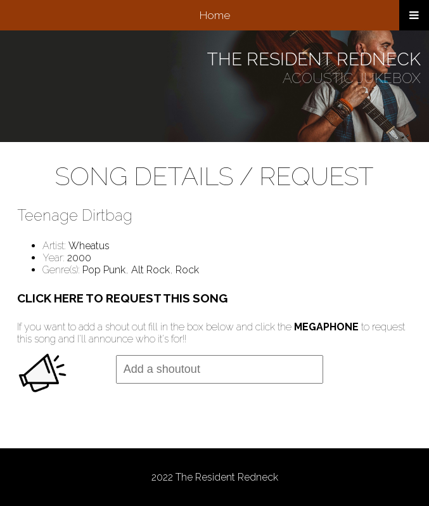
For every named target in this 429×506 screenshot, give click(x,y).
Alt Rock (150, 270)
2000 (79, 258)
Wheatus (89, 246)
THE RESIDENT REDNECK (314, 59)
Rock (187, 270)
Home (215, 15)
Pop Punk (103, 270)
